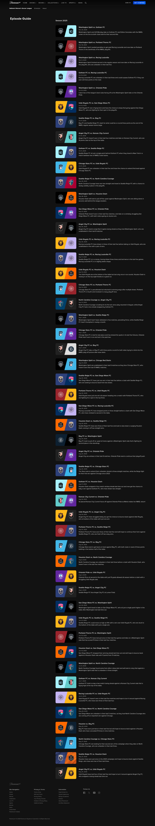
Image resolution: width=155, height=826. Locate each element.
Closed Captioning (64, 794)
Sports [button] (72, 3)
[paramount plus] (15, 2)
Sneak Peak (12, 809)
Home (25, 3)
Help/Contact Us (63, 792)
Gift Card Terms (38, 794)
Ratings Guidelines (64, 796)
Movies (11, 796)
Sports (11, 803)
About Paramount (63, 801)
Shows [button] (32, 3)
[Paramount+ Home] (15, 784)
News (80, 3)
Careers (61, 798)
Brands (11, 805)
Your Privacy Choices (39, 798)
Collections (12, 798)
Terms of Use (37, 792)
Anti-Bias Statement (64, 803)
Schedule (37, 8)
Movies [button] (41, 3)
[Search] (86, 3)
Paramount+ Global (14, 811)
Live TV (64, 3)
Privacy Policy (38, 796)
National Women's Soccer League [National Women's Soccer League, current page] (20, 8)
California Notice (38, 803)
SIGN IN (128, 2)
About (44, 8)
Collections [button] (53, 3)
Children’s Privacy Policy (40, 801)
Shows (11, 794)
